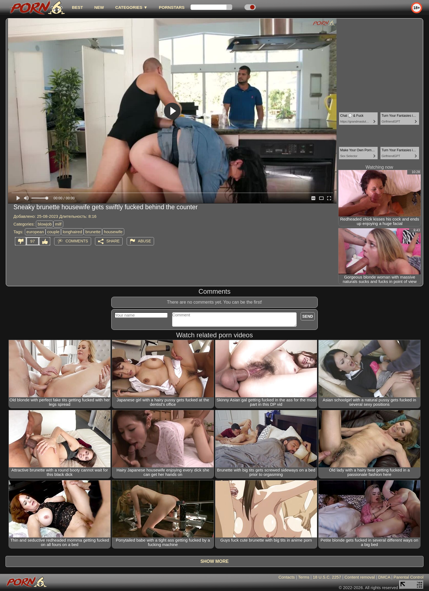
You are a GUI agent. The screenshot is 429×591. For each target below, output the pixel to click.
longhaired (72, 231)
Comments (76, 241)
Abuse (144, 241)
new (99, 7)
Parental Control (408, 577)
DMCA (384, 577)
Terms (303, 577)
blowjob (45, 224)
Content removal (360, 577)
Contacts (287, 577)
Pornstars (172, 7)
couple (53, 231)
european (35, 231)
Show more (214, 561)
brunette (92, 231)
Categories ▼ (131, 7)
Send (307, 316)
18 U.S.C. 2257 (327, 577)
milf (58, 224)
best (77, 7)
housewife (113, 231)
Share (113, 241)
